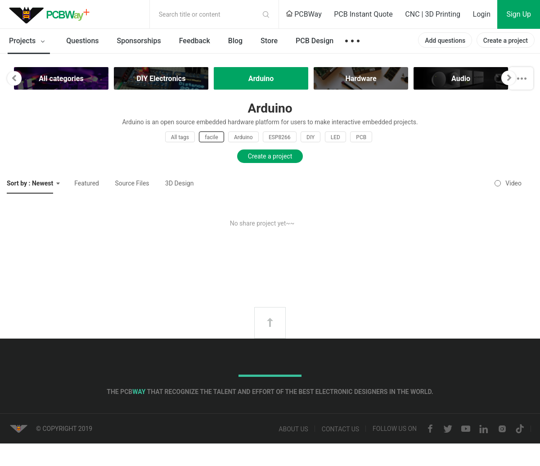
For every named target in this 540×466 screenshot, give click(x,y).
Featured (86, 183)
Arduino (243, 137)
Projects (28, 41)
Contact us (340, 429)
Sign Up (518, 14)
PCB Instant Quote (363, 14)
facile (211, 137)
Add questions (445, 40)
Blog (235, 40)
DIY (310, 137)
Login (481, 14)
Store (269, 40)
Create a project (505, 40)
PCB (361, 137)
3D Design (179, 183)
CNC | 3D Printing (432, 14)
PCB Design (314, 40)
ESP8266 (280, 137)
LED (335, 137)
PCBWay (304, 14)
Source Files (132, 183)
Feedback (194, 40)
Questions (82, 40)
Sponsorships (139, 40)
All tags (180, 137)
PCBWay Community (51, 14)
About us (293, 429)
